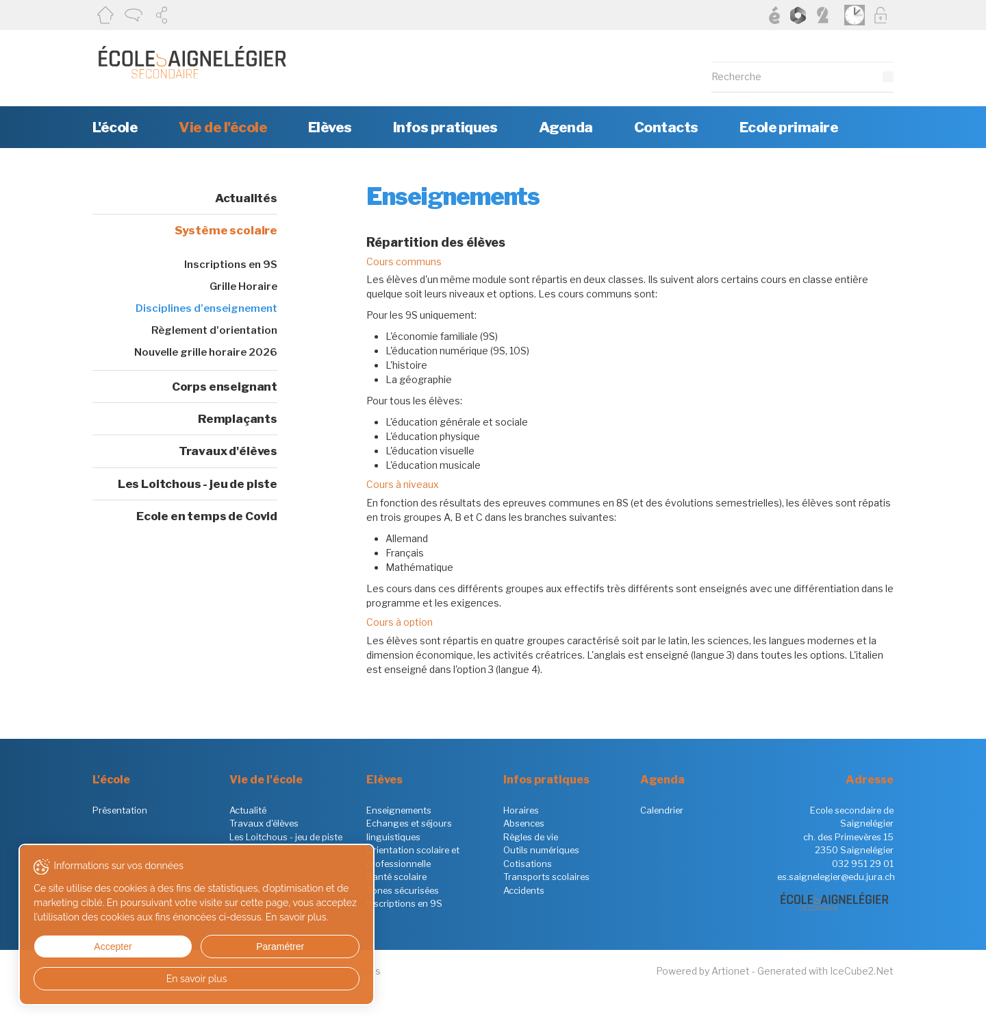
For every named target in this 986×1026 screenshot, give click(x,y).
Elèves (330, 127)
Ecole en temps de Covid (206, 516)
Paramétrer (181, 946)
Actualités (246, 198)
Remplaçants (237, 419)
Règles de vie (530, 836)
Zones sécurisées (402, 890)
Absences (523, 823)
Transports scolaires (546, 876)
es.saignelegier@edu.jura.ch (836, 876)
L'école (115, 127)
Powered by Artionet (703, 971)
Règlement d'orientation (214, 330)
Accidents (523, 890)
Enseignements (398, 810)
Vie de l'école (223, 127)
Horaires (521, 810)
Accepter (81, 946)
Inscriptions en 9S (230, 264)
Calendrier (661, 810)
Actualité (247, 810)
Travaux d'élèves (228, 451)
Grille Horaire (243, 286)
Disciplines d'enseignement (206, 308)
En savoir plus (131, 978)
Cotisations (527, 863)
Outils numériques (541, 849)
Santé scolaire (396, 876)
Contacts (666, 127)
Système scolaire (226, 230)
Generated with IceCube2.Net (825, 971)
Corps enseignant (224, 386)
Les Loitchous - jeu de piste (197, 484)
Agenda (566, 127)
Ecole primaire (789, 127)
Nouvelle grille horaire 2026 (205, 352)
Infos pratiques (445, 127)
